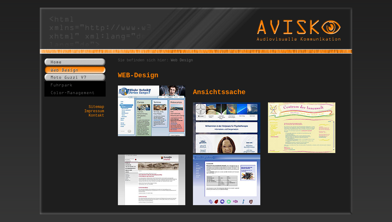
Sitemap (96, 107)
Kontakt (96, 115)
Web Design (182, 60)
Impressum (94, 111)
